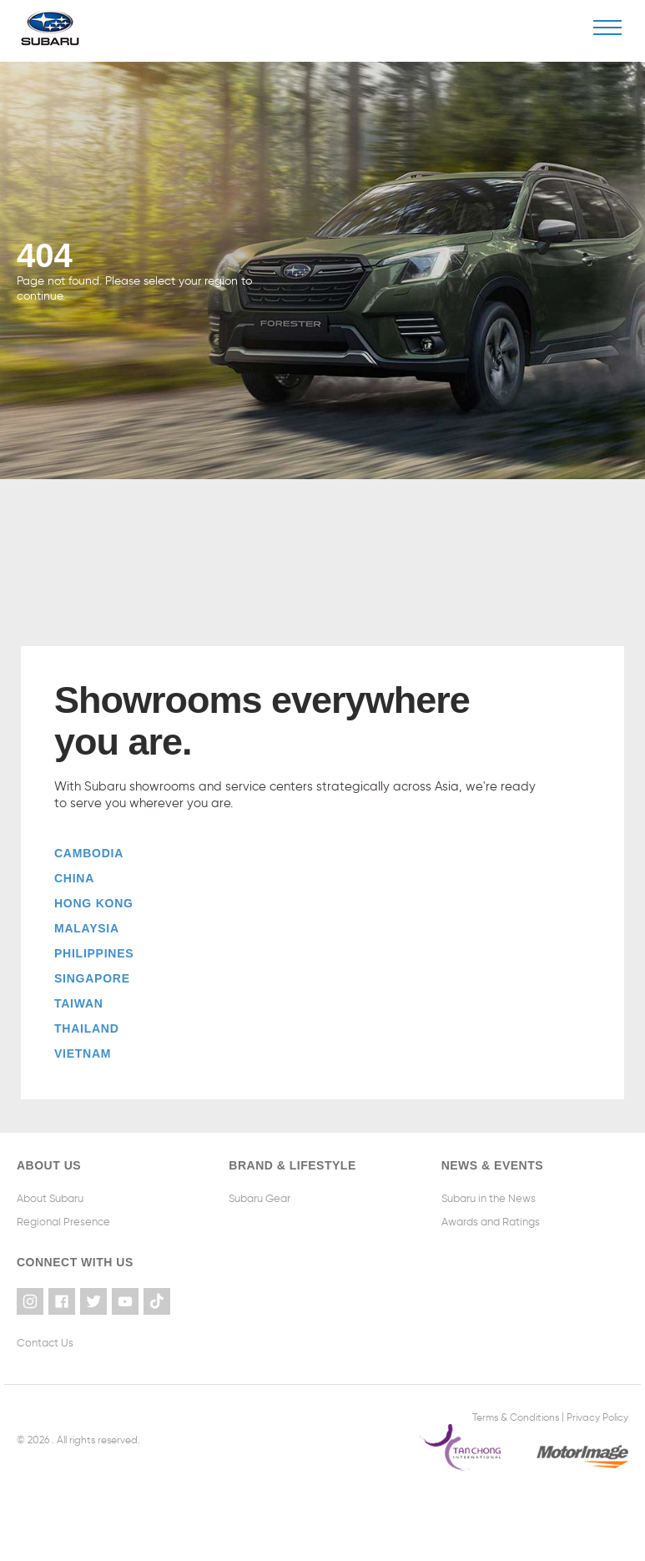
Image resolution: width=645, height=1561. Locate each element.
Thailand (86, 1028)
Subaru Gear (259, 1198)
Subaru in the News (488, 1198)
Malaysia (86, 928)
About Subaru (50, 1198)
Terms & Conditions (515, 1416)
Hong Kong (94, 903)
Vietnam (82, 1053)
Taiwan (78, 1003)
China (74, 878)
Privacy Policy (597, 1416)
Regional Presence (63, 1221)
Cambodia (88, 853)
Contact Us (45, 1342)
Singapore (92, 978)
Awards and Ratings (490, 1221)
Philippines (94, 953)
